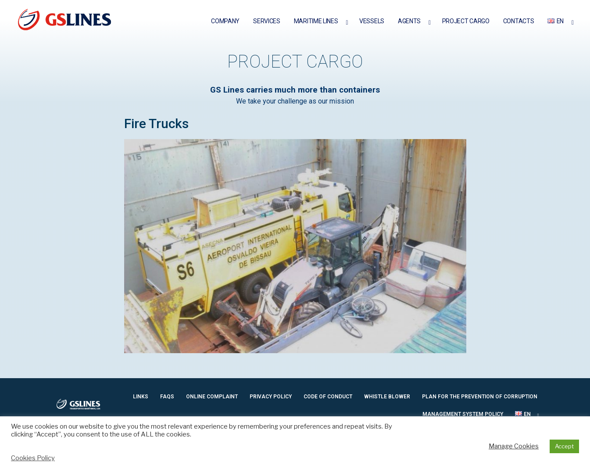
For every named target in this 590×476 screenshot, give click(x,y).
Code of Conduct (328, 397)
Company (225, 21)
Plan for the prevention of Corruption (479, 397)
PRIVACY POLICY (271, 397)
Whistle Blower (387, 397)
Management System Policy (462, 414)
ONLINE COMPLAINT (212, 397)
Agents (409, 21)
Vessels (371, 21)
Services (266, 21)
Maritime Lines (316, 21)
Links (140, 397)
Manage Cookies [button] (514, 446)
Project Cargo (466, 21)
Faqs (167, 397)
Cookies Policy (33, 458)
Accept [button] (564, 446)
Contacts (518, 21)
